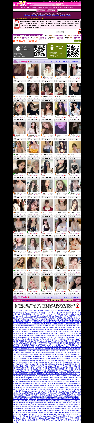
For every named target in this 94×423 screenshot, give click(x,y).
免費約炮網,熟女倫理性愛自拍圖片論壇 (57, 399)
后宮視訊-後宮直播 (75, 343)
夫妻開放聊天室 (70, 360)
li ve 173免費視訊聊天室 (64, 335)
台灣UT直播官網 (37, 322)
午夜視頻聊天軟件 (63, 370)
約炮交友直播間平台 (53, 362)
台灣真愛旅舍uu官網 (68, 333)
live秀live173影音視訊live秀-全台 (44, 351)
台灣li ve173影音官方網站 (34, 339)
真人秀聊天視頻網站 (53, 376)
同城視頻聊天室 (48, 381)
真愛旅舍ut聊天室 (54, 379)
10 (64, 61)
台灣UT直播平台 (51, 314)
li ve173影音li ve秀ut (49, 339)
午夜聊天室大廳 (27, 370)
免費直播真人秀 (52, 374)
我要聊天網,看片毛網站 (36, 399)
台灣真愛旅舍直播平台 (69, 327)
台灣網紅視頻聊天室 (60, 312)
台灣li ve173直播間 (51, 331)
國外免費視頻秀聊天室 (34, 368)
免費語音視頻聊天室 (36, 366)
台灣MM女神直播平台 (41, 333)
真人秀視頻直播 (31, 374)
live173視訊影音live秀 (24, 352)
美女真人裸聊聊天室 (49, 366)
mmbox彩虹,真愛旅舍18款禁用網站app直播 (65, 404)
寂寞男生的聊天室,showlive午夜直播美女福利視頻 (52, 387)
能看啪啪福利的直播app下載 (23, 377)
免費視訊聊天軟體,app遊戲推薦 (55, 397)
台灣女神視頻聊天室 (26, 327)
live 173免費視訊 (72, 354)
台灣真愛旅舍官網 (56, 327)
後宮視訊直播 (71, 312)
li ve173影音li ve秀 (22, 316)
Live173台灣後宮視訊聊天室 (62, 310)
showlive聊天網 (33, 354)
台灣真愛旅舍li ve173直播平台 (30, 320)
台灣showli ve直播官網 (32, 324)
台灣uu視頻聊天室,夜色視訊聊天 (56, 406)
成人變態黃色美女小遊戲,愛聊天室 (44, 391)
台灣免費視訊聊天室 (67, 376)
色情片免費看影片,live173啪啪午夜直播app (31, 385)
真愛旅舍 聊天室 (65, 358)
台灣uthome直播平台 (63, 314)
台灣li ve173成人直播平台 (55, 337)
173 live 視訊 (47, 356)
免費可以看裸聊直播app (70, 364)
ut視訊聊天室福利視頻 (57, 377)
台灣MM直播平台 (47, 316)
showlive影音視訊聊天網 (20, 354)
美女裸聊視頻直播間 (22, 360)
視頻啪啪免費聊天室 (61, 368)
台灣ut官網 (63, 320)
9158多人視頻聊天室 (19, 374)
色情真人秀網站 (24, 366)
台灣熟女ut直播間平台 (39, 337)
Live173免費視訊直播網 (20, 310)
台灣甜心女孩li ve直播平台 (65, 318)
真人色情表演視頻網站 (23, 381)
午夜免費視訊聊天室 (48, 368)
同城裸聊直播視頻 (59, 381)
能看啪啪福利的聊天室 (55, 364)
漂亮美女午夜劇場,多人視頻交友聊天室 (68, 391)
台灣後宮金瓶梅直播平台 (72, 337)
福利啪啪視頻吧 (66, 379)
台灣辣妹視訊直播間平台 (36, 331)
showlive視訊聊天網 (45, 354)
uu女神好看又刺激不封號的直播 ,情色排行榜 (32, 300)
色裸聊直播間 (43, 364)
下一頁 (67, 61)
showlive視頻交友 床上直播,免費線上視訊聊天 (30, 389)
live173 (64, 354)
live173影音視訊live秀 (39, 352)
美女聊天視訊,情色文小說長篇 (35, 397)
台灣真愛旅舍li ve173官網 (30, 335)
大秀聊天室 (18, 370)
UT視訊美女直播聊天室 (44, 310)
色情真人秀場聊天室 (21, 372)
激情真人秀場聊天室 (73, 372)
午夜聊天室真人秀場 (21, 364)
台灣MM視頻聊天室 (46, 312)
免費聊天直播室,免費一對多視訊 (48, 401)
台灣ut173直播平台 (63, 331)
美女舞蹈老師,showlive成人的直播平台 (25, 414)
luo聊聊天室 (62, 372)
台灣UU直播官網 (73, 322)
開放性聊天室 (23, 362)
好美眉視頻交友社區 (39, 370)
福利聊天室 (31, 362)
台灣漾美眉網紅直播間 (24, 337)
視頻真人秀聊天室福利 (44, 360)
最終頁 (76, 61)
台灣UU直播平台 (26, 314)
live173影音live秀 (69, 352)
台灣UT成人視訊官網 (61, 329)
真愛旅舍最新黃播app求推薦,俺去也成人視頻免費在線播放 (53, 395)
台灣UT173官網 (58, 316)
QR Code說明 (77, 41)
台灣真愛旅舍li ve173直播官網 (32, 325)
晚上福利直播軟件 (64, 374)
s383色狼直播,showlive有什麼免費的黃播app (52, 414)
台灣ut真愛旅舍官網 (55, 333)
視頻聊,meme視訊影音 (30, 383)
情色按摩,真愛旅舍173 (37, 416)
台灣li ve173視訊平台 (21, 331)
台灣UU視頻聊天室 (34, 312)
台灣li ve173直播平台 (69, 345)
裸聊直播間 (56, 358)
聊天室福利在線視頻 (71, 377)
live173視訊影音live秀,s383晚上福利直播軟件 (27, 420)
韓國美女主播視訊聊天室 (41, 377)
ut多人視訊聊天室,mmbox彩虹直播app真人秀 (52, 383)
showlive (77, 352)
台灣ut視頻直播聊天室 (64, 339)
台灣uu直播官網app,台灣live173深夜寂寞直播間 (35, 402)
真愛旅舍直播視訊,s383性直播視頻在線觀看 (46, 410)
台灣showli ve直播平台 (50, 325)
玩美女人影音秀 (57, 354)
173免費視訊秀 (26, 356)
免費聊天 (23, 251)
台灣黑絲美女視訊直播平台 (59, 322)
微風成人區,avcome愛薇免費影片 (23, 393)
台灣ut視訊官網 (51, 318)
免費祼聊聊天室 (33, 364)
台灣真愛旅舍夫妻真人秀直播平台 (30, 341)
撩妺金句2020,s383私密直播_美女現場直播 (59, 389)
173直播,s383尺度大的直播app (45, 418)
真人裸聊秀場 (47, 358)
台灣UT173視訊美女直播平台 (49, 320)
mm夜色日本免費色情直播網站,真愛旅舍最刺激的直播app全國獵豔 (59, 412)
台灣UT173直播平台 (34, 316)
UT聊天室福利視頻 (31, 376)
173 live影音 (55, 356)
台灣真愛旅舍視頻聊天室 (42, 327)
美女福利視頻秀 (41, 362)
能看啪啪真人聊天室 (42, 379)
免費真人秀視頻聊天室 (51, 372)
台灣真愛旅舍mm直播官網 (47, 335)
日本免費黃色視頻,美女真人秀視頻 (56, 385)
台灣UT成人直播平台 (47, 329)
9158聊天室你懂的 (37, 381)
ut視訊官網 (46, 322)
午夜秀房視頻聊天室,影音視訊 (67, 393)
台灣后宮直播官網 (70, 324)
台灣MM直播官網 (45, 324)
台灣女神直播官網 (73, 320)
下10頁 (72, 61)
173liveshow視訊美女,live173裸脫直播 (57, 416)
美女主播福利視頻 (66, 362)
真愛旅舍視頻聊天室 (22, 358)
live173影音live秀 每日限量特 (65, 351)
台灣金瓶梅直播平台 (38, 314)
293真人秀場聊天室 (58, 360)
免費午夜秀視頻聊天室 (64, 366)
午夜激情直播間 (51, 370)
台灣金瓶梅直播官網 (64, 325)
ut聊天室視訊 (32, 310)
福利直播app (74, 374)
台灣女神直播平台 (69, 316)
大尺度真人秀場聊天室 (35, 372)
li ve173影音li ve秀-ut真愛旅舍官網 (52, 341)
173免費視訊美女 (37, 356)
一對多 (24, 77)
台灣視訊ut (23, 312)
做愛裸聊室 (33, 360)
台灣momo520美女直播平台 (25, 333)
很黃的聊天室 (42, 376)
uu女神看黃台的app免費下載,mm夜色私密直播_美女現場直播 (53, 408)
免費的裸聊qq (18, 383)
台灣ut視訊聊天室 (26, 318)
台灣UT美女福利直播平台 (31, 329)
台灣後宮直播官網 (57, 324)
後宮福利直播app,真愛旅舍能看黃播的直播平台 (35, 404)
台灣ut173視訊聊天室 (39, 318)
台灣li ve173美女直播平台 (72, 341)
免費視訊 (51, 77)
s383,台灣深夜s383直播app (29, 412)
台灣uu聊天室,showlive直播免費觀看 (67, 418)
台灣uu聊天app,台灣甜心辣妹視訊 (52, 420)
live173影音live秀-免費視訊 (54, 352)
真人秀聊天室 (21, 368)
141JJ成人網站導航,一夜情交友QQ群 (46, 393)
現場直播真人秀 (42, 374)
